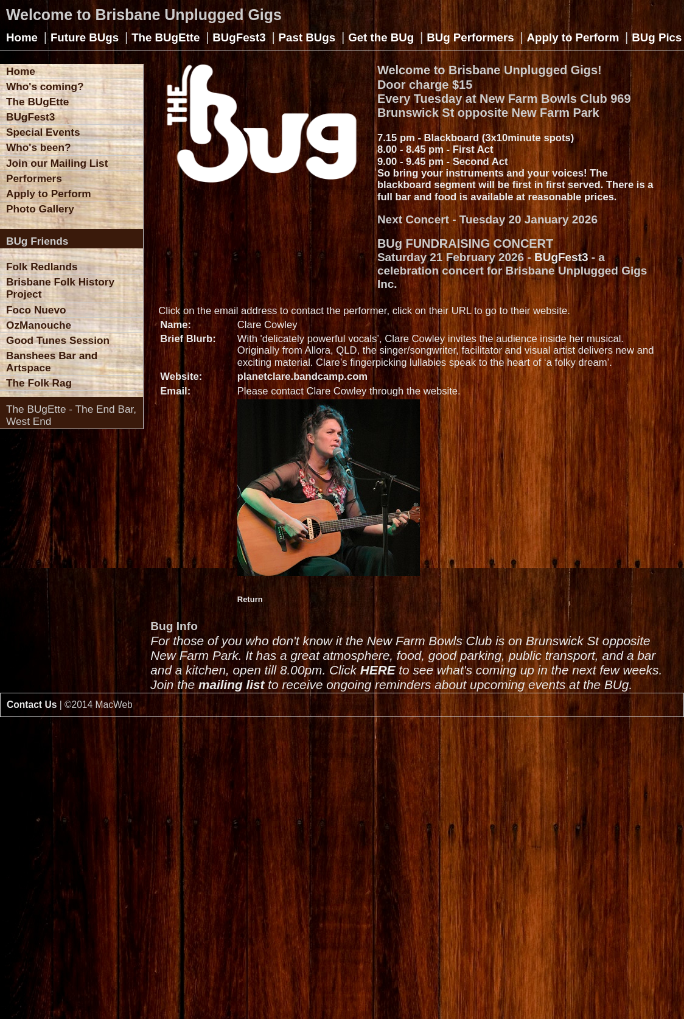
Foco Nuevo (36, 310)
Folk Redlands (42, 267)
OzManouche (38, 325)
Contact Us (32, 704)
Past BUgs (307, 37)
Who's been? (38, 147)
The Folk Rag (39, 383)
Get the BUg (381, 37)
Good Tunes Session (58, 340)
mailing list (231, 685)
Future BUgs (85, 37)
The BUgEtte (165, 37)
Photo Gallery (40, 209)
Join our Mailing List (57, 163)
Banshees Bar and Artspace (51, 361)
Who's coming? (44, 86)
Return (250, 599)
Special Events (43, 132)
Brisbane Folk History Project (60, 288)
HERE (378, 670)
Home (22, 37)
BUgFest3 (238, 37)
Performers (34, 178)
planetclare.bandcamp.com (302, 376)
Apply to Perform (573, 37)
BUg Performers (470, 37)
